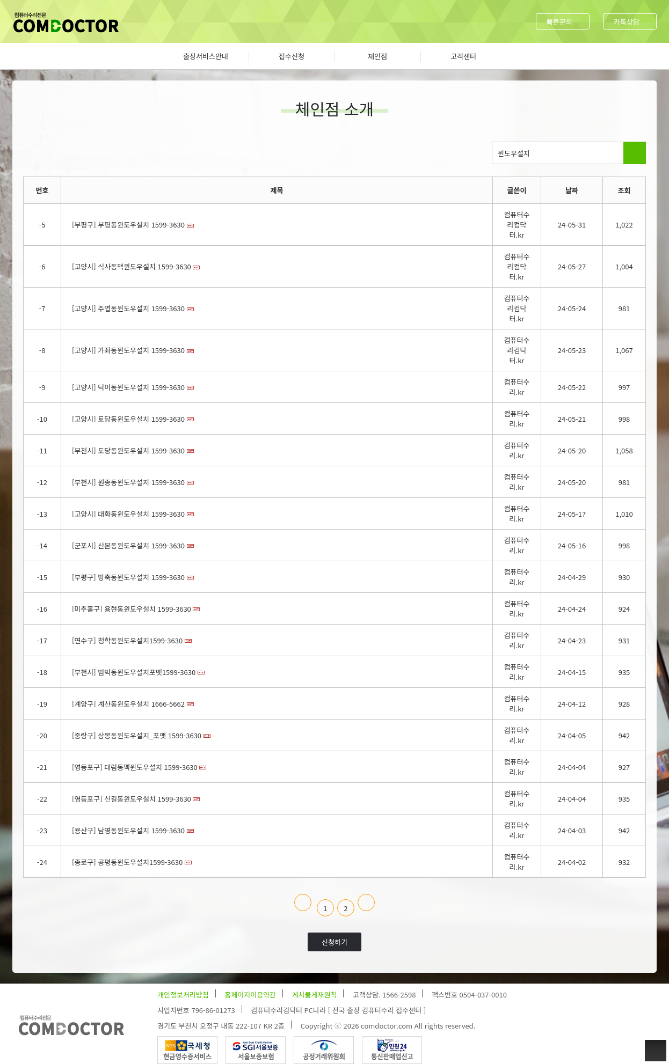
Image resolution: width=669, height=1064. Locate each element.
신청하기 (334, 942)
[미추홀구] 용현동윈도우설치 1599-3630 (131, 609)
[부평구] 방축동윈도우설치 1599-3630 (128, 577)
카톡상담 (626, 22)
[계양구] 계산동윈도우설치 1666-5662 (128, 704)
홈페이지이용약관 (250, 994)
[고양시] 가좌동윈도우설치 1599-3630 (128, 350)
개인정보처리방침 (183, 994)
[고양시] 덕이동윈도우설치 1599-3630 (128, 387)
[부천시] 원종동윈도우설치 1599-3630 (128, 482)
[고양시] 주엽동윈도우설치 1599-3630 (128, 308)
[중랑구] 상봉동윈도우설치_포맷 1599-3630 (136, 735)
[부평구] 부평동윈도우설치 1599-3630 (128, 224)
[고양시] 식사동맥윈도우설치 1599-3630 (131, 266)
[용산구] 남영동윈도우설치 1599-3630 (128, 830)
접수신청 (291, 56)
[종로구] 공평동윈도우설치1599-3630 (127, 862)
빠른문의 (559, 22)
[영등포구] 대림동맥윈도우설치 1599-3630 (135, 767)
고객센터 (463, 56)
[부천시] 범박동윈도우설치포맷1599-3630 (133, 672)
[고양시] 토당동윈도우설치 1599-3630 (128, 419)
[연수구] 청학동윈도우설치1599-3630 (127, 640)
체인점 (377, 56)
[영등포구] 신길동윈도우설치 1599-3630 (131, 799)
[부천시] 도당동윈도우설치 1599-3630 (128, 450)
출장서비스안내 (205, 56)
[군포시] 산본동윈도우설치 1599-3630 (128, 545)
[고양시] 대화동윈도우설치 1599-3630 (128, 514)
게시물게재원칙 (314, 994)
